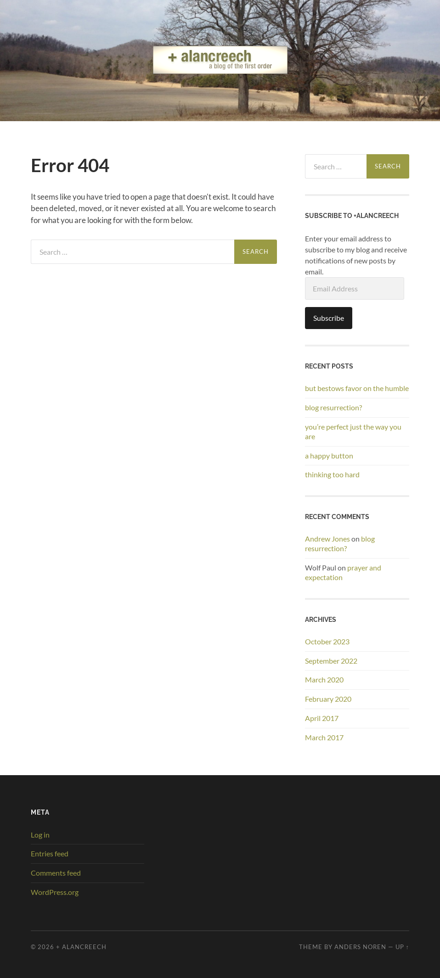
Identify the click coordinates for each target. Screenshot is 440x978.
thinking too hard (332, 474)
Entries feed (49, 853)
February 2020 (328, 698)
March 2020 (324, 679)
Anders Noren (360, 946)
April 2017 (321, 718)
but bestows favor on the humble (357, 388)
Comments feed (56, 872)
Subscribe (328, 317)
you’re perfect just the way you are (353, 431)
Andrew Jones (327, 538)
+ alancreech (81, 946)
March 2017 (324, 737)
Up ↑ (402, 946)
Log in (40, 834)
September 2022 (331, 660)
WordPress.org (55, 892)
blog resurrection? (333, 407)
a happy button (329, 455)
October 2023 (327, 641)
